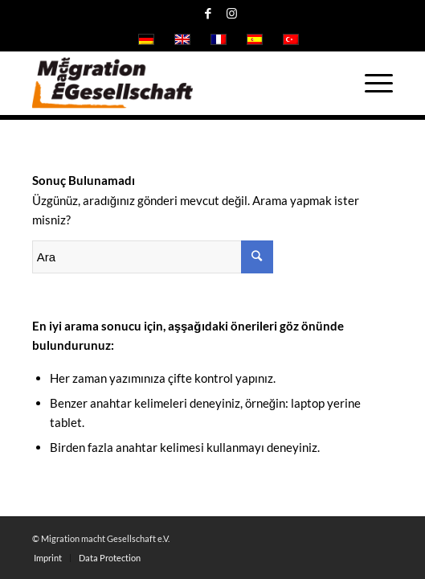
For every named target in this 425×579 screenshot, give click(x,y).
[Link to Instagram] (231, 13)
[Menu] (371, 83)
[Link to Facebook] (208, 13)
